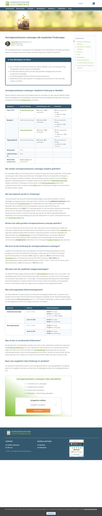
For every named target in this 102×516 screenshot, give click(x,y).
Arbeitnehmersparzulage (59, 180)
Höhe (78, 54)
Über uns (9, 447)
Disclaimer (42, 445)
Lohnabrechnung (24, 235)
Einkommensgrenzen (23, 299)
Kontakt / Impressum (13, 445)
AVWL (13, 162)
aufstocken (63, 230)
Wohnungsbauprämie (26, 130)
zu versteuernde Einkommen (14, 347)
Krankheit (50, 240)
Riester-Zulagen (24, 159)
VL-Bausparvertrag (23, 203)
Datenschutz (42, 447)
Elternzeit (57, 240)
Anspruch (80, 52)
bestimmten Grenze (15, 218)
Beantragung (80, 57)
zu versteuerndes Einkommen (85, 63)
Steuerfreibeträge (40, 350)
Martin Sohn (14, 42)
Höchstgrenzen (26, 100)
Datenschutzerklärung (90, 509)
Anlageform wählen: (38, 400)
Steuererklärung (42, 274)
